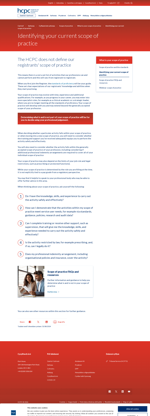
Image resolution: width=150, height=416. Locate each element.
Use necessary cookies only (132, 410)
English (50, 3)
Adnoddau (60, 3)
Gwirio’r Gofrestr (26, 15)
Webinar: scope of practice (110, 88)
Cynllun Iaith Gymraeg (83, 376)
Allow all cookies (132, 397)
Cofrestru (72, 15)
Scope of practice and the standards (113, 67)
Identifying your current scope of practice (113, 73)
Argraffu (59, 321)
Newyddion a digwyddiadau (101, 15)
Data (100, 3)
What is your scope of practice (113, 60)
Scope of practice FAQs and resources (110, 81)
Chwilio (128, 3)
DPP (79, 15)
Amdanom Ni (43, 15)
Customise (132, 404)
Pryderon (62, 15)
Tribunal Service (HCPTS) (118, 361)
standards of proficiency (62, 83)
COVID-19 (51, 380)
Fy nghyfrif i (113, 3)
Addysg (86, 15)
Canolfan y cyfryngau (74, 3)
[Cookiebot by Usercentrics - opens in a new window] (13, 411)
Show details (32, 409)
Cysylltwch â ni (90, 3)
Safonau (53, 15)
